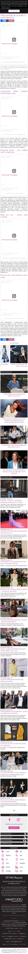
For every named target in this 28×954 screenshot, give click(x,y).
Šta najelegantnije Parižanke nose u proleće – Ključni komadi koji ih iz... (13, 621)
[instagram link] (18, 820)
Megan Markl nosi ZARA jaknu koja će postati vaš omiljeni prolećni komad (13, 712)
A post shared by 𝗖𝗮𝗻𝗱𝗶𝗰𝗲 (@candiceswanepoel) (14, 258)
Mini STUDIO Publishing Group (18, 952)
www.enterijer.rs (18, 938)
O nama (4, 915)
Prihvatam (14, 11)
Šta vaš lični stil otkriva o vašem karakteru (13, 772)
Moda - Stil (9, 499)
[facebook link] (9, 819)
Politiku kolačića (5, 7)
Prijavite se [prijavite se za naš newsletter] (14, 828)
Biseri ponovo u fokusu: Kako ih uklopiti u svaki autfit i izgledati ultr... (13, 801)
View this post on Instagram (9, 43)
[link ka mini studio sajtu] (14, 901)
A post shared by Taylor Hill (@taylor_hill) (14, 318)
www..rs (18, 928)
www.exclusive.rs (20, 936)
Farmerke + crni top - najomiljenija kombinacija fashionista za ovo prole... (11, 501)
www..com (14, 931)
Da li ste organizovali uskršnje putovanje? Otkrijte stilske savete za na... (13, 650)
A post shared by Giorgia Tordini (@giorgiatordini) (14, 134)
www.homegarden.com (13, 941)
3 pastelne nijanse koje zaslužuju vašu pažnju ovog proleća (11, 680)
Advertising (12, 915)
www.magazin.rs (19, 933)
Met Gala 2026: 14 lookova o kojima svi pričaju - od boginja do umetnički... (13, 590)
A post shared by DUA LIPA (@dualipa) (14, 193)
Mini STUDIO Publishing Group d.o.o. (11, 904)
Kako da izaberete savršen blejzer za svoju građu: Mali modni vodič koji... (13, 562)
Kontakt (14, 918)
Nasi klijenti (21, 915)
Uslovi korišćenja (22, 951)
